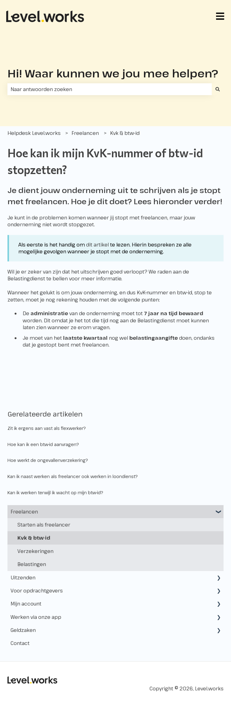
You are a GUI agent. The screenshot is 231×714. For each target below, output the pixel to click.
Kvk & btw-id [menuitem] (33, 537)
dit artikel (97, 244)
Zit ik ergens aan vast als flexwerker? (46, 428)
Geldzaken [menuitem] (23, 630)
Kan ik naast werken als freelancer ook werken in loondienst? (72, 476)
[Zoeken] (218, 89)
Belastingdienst (26, 278)
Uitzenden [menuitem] (23, 577)
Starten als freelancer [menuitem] (43, 524)
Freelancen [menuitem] (24, 511)
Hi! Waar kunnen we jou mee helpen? (112, 73)
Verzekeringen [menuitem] (35, 551)
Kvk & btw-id (125, 133)
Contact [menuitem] (20, 643)
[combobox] (109, 89)
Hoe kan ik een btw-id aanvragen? (43, 444)
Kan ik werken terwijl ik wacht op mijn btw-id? (55, 492)
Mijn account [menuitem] (26, 603)
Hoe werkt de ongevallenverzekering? (47, 460)
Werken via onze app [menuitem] (36, 617)
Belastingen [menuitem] (31, 564)
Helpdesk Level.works (34, 133)
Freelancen (85, 133)
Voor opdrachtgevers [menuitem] (37, 590)
